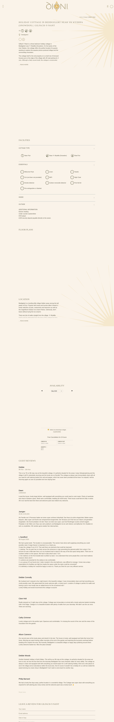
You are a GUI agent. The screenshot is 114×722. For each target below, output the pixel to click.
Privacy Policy (22, 705)
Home (81, 17)
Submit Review (27, 714)
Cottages (85, 17)
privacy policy (59, 708)
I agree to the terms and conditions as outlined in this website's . (41, 708)
